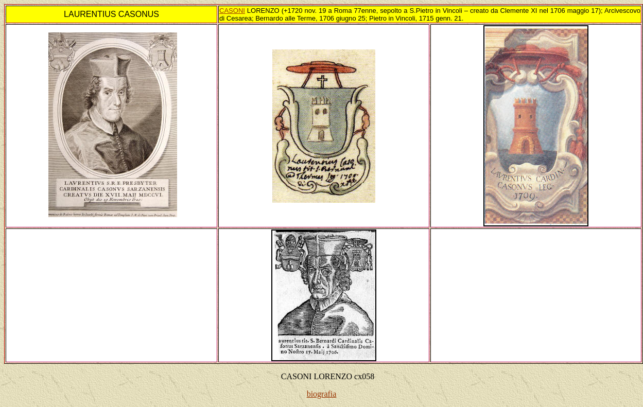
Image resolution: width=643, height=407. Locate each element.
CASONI (232, 10)
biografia (322, 394)
